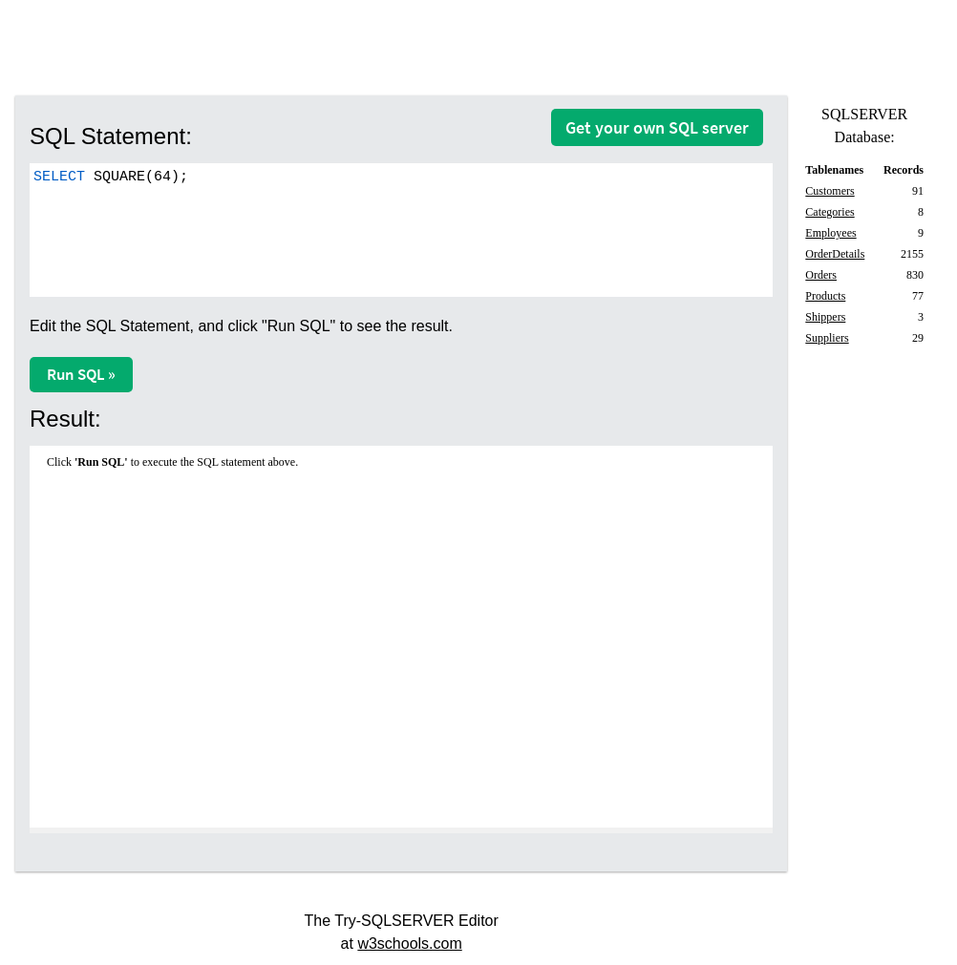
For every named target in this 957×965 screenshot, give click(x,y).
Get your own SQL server (657, 127)
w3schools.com (409, 943)
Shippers (825, 317)
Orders (821, 275)
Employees (830, 233)
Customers (829, 191)
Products (825, 296)
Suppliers (826, 338)
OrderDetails (834, 254)
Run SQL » (81, 374)
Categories (829, 212)
